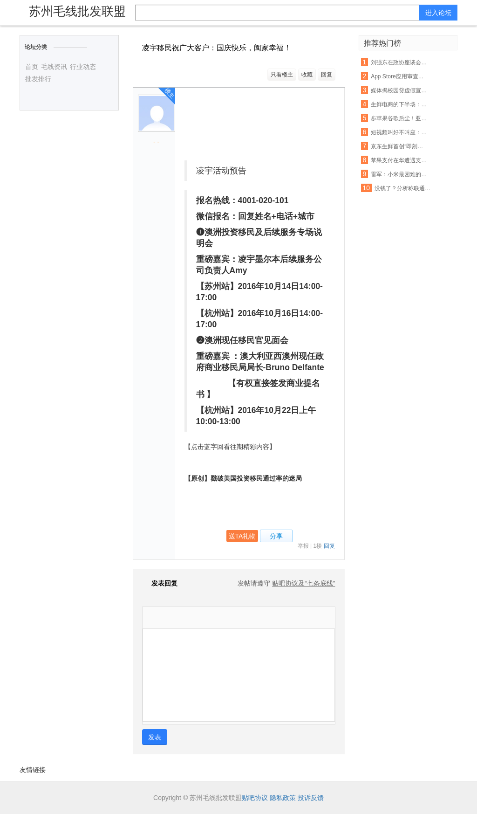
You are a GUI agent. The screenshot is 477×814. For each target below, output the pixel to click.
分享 (276, 536)
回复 (326, 74)
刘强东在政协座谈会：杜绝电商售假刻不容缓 (399, 62)
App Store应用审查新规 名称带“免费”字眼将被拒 (399, 76)
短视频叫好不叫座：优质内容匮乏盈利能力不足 (399, 132)
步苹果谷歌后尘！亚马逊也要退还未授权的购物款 (399, 118)
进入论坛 (438, 12)
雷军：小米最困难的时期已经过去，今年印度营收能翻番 (399, 174)
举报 (303, 546)
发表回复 (159, 583)
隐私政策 (283, 797)
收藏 (307, 74)
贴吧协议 (255, 797)
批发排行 (38, 79)
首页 (31, 66)
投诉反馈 (311, 797)
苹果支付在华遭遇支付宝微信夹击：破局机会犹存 (399, 160)
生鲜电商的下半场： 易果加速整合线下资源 (399, 104)
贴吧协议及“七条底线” (303, 583)
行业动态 (83, 66)
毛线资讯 (54, 66)
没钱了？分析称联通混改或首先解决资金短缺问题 (403, 188)
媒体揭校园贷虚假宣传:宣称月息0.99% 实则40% (399, 90)
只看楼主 (282, 74)
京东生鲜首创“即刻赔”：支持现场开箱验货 (399, 146)
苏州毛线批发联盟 (77, 11)
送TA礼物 (242, 536)
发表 (154, 737)
